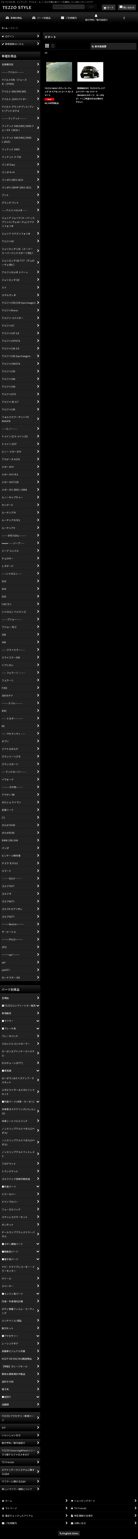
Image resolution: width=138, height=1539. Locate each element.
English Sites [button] (69, 1533)
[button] (124, 18)
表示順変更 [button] (99, 46)
